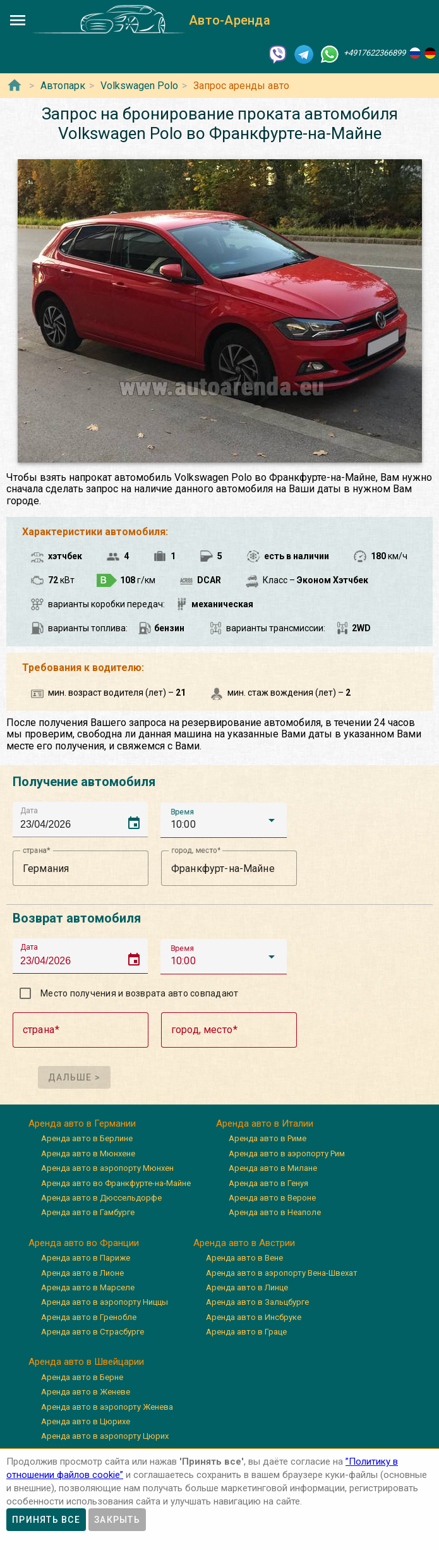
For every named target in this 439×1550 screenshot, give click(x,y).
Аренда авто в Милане (273, 1168)
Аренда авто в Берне (82, 1377)
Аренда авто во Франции (83, 1243)
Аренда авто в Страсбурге (92, 1331)
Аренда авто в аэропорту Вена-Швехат (282, 1273)
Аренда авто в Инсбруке (253, 1317)
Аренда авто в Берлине (87, 1138)
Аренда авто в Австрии (244, 1243)
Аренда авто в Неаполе (275, 1212)
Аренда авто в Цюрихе (85, 1421)
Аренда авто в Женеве (85, 1391)
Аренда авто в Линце (247, 1287)
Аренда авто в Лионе (82, 1273)
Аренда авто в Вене (244, 1257)
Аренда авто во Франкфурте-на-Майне (116, 1183)
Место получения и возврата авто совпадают (139, 993)
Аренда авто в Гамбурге (88, 1212)
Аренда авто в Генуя (268, 1183)
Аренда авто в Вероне (272, 1197)
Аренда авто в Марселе (88, 1287)
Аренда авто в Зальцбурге (257, 1302)
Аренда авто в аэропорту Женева (107, 1407)
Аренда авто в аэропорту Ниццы (104, 1302)
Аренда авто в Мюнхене (88, 1153)
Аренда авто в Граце (246, 1331)
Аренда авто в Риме (267, 1138)
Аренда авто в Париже (85, 1257)
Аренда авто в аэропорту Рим (287, 1153)
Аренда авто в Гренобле (88, 1317)
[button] (223, 820)
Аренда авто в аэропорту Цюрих (105, 1436)
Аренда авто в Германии (82, 1123)
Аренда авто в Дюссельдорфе (101, 1197)
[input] (84, 819)
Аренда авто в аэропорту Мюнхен (107, 1168)
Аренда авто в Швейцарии (86, 1361)
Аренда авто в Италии (264, 1123)
